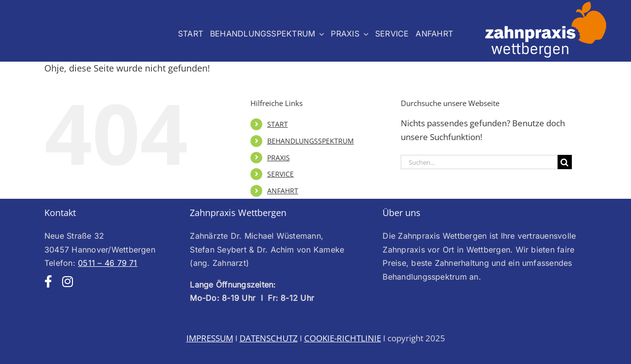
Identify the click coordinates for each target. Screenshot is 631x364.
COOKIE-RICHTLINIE (342, 338)
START (277, 124)
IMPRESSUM (209, 338)
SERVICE (280, 174)
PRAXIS (278, 157)
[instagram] (67, 281)
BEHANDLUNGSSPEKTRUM (310, 141)
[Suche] (565, 162)
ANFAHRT (282, 190)
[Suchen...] (479, 162)
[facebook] (48, 281)
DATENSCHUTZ (269, 338)
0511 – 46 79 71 (108, 263)
